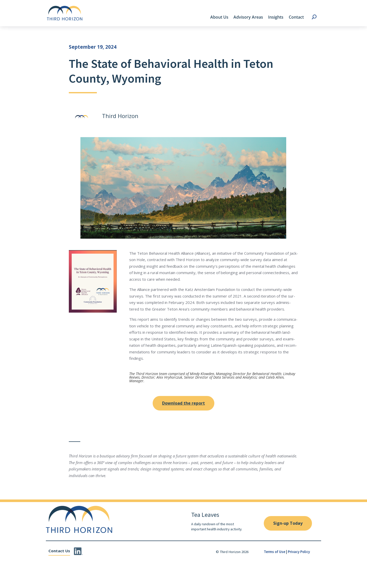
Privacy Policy (299, 551)
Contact (296, 17)
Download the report (183, 403)
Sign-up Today (288, 523)
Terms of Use (274, 551)
